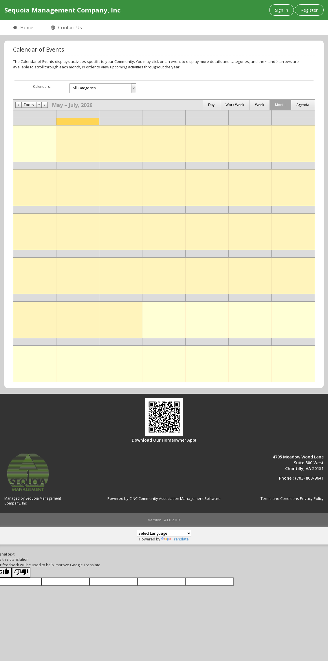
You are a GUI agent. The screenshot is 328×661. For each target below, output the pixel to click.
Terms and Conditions (280, 498)
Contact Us (66, 27)
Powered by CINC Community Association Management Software (164, 498)
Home (23, 27)
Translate (175, 539)
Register (309, 10)
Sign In (281, 10)
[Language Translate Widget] (164, 533)
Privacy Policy (312, 498)
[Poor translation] (21, 572)
